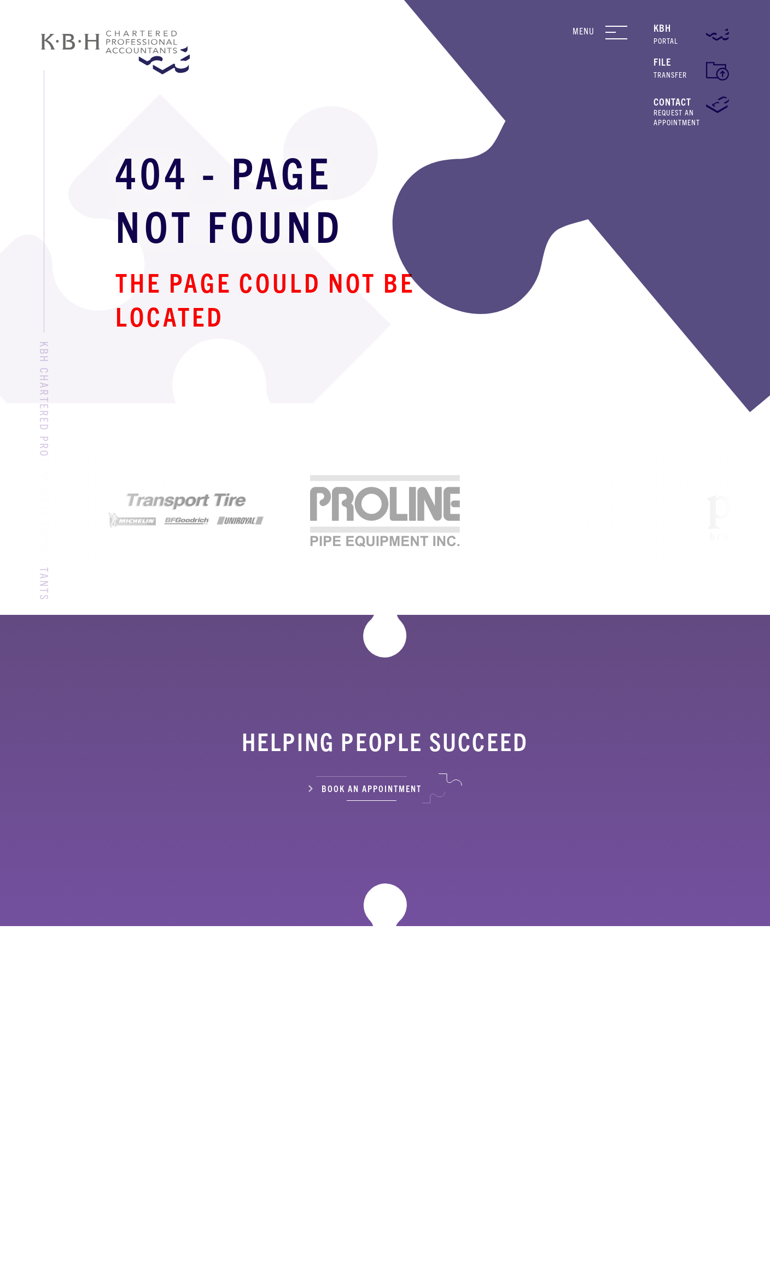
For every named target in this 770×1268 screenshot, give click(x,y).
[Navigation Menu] (625, 32)
